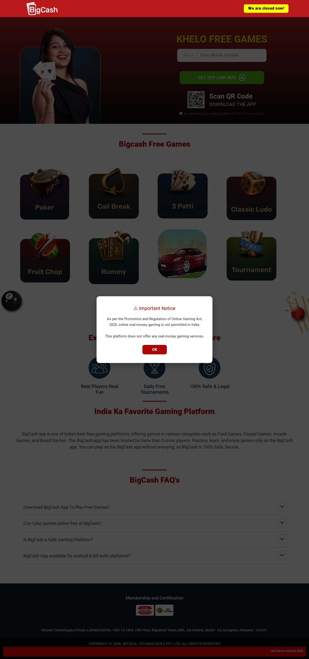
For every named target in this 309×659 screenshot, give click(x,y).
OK (154, 349)
